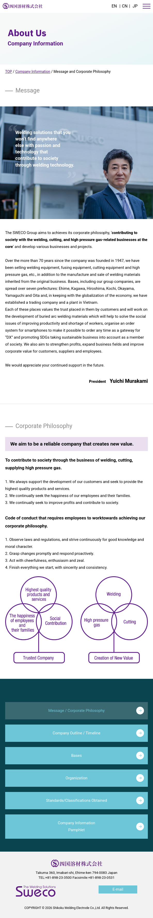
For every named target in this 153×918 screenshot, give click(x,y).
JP (135, 6)
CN (125, 6)
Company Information (32, 71)
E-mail (117, 889)
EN (114, 6)
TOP (8, 71)
